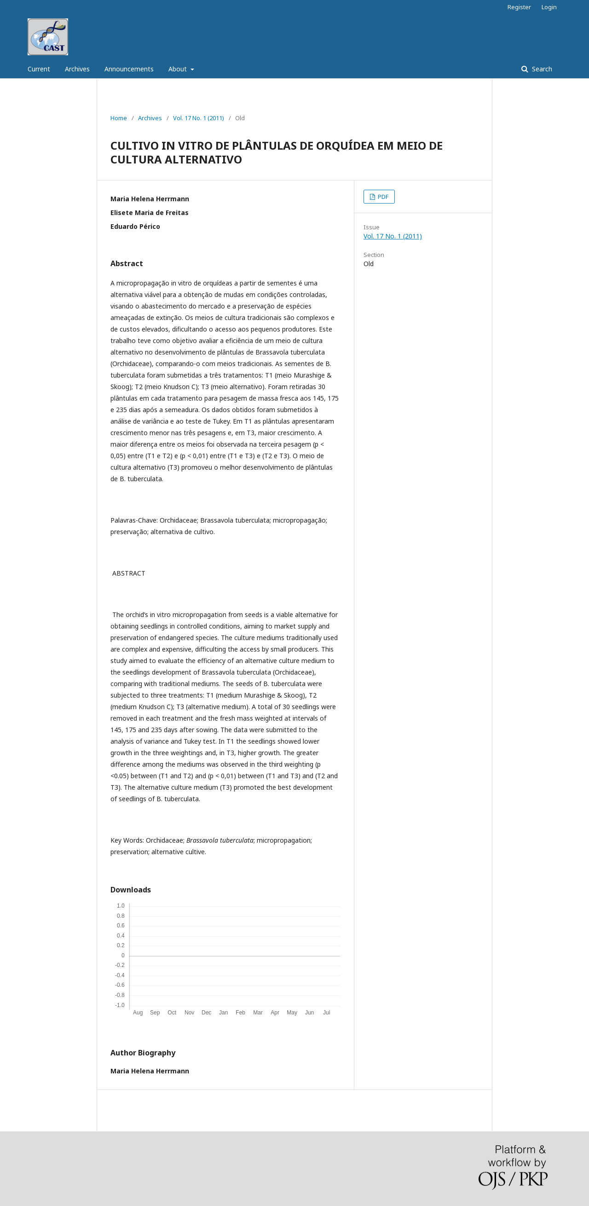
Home (118, 118)
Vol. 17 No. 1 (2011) (198, 118)
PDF (382, 196)
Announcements (129, 68)
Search (541, 68)
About (178, 68)
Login (549, 7)
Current (39, 68)
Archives (77, 68)
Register (519, 7)
